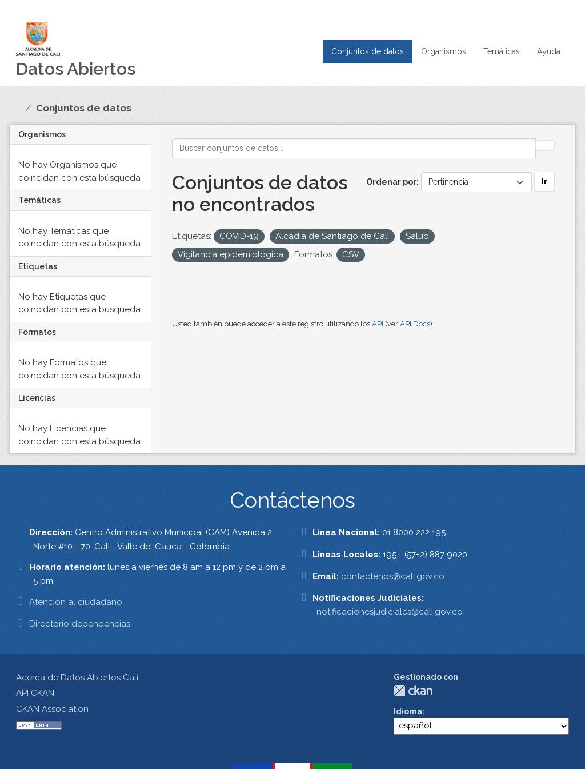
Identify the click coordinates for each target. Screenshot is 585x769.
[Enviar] (545, 145)
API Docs (415, 324)
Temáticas (501, 51)
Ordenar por (391, 181)
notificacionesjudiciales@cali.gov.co (389, 612)
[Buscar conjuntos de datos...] (354, 148)
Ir (544, 181)
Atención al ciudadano (75, 602)
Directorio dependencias (79, 624)
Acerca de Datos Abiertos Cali (77, 677)
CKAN (413, 690)
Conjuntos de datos (367, 51)
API (377, 324)
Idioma (408, 711)
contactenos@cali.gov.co (392, 576)
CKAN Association (52, 709)
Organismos (443, 51)
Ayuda (548, 51)
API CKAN (35, 693)
